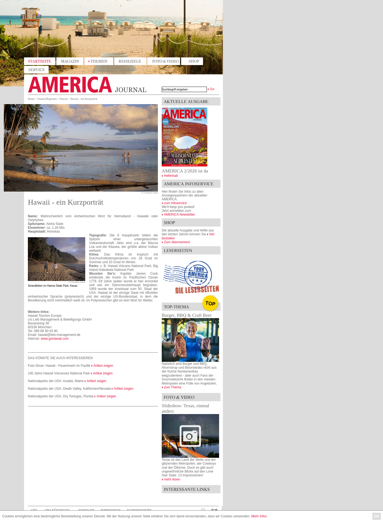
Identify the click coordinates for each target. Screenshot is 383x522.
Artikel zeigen (103, 366)
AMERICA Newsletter (179, 214)
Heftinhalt (171, 176)
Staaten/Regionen (47, 98)
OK (376, 516)
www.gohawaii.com (55, 339)
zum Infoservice (175, 203)
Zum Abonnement (177, 242)
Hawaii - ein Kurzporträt (84, 98)
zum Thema (172, 387)
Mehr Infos (259, 516)
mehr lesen (172, 479)
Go (212, 89)
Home (31, 98)
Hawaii (63, 98)
